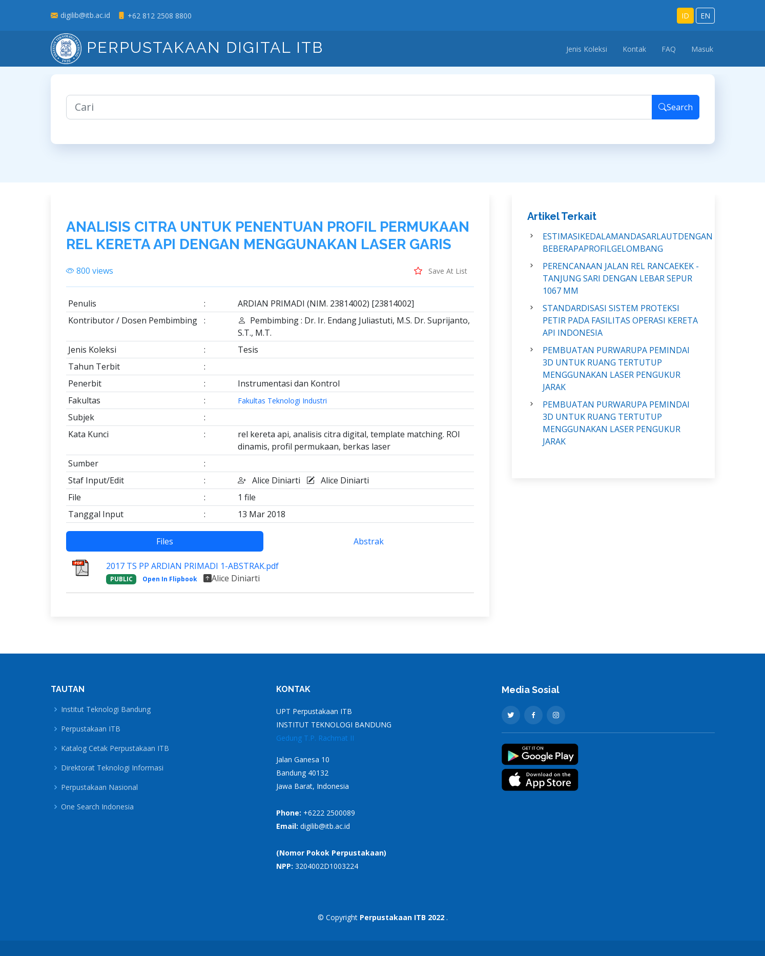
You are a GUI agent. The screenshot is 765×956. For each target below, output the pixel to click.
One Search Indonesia (97, 806)
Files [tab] (164, 547)
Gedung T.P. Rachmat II (315, 738)
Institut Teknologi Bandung (106, 709)
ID (685, 16)
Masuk (702, 49)
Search (675, 112)
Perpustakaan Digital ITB (187, 47)
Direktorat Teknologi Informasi (112, 767)
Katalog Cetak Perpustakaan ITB (115, 748)
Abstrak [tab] (369, 547)
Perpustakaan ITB (90, 729)
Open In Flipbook (169, 584)
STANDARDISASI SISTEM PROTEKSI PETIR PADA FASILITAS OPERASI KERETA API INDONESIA (620, 326)
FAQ (668, 49)
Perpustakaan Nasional (99, 787)
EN (705, 16)
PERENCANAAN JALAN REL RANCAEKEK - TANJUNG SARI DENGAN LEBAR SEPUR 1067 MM (621, 284)
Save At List (440, 276)
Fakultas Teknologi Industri (282, 406)
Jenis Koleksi (586, 49)
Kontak (634, 49)
